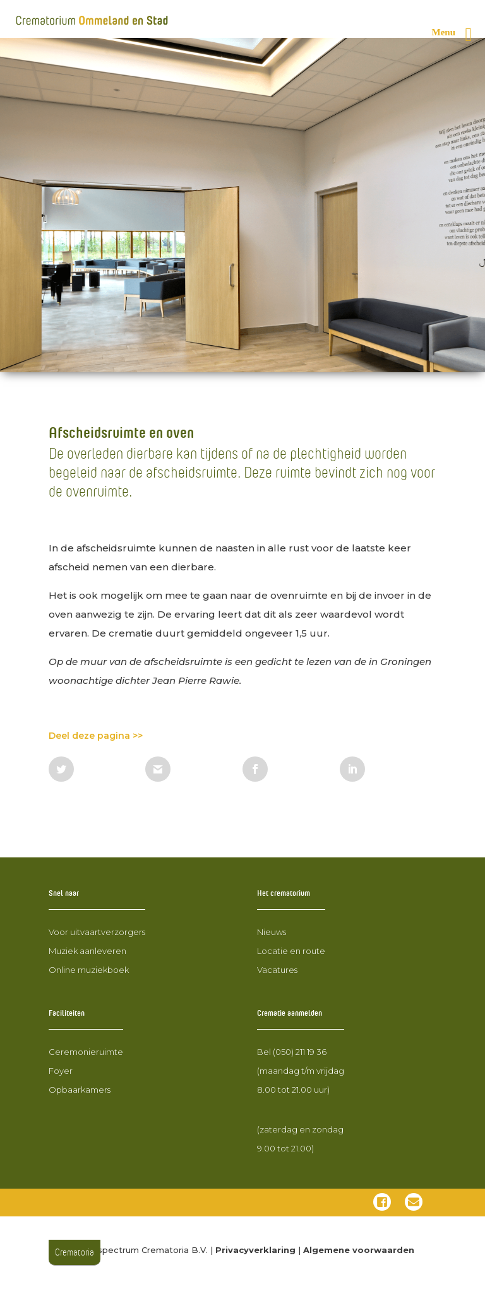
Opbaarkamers (80, 1090)
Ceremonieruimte (86, 1052)
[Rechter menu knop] (457, 34)
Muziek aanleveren (87, 951)
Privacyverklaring (255, 1250)
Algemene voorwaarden (358, 1250)
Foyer (61, 1071)
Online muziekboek (89, 970)
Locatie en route (291, 951)
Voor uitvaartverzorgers (97, 932)
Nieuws (271, 932)
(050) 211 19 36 (299, 1052)
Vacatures (277, 970)
